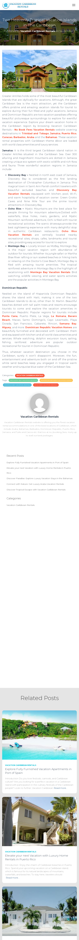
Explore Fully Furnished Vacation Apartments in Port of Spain (38, 462)
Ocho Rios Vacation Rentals (46, 385)
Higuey (6, 327)
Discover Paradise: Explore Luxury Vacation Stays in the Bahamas (39, 478)
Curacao (7, 137)
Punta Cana (9, 316)
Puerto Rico (69, 133)
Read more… (60, 788)
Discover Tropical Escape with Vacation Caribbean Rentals (36, 489)
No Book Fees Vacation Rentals (34, 129)
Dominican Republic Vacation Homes (48, 327)
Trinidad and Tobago (35, 133)
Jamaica (55, 133)
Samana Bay (67, 323)
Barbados (20, 137)
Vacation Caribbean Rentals (29, 375)
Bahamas (51, 137)
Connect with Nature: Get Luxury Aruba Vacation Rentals (35, 484)
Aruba (30, 137)
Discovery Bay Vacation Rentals (23, 380)
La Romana (58, 316)
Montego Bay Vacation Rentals (50, 272)
